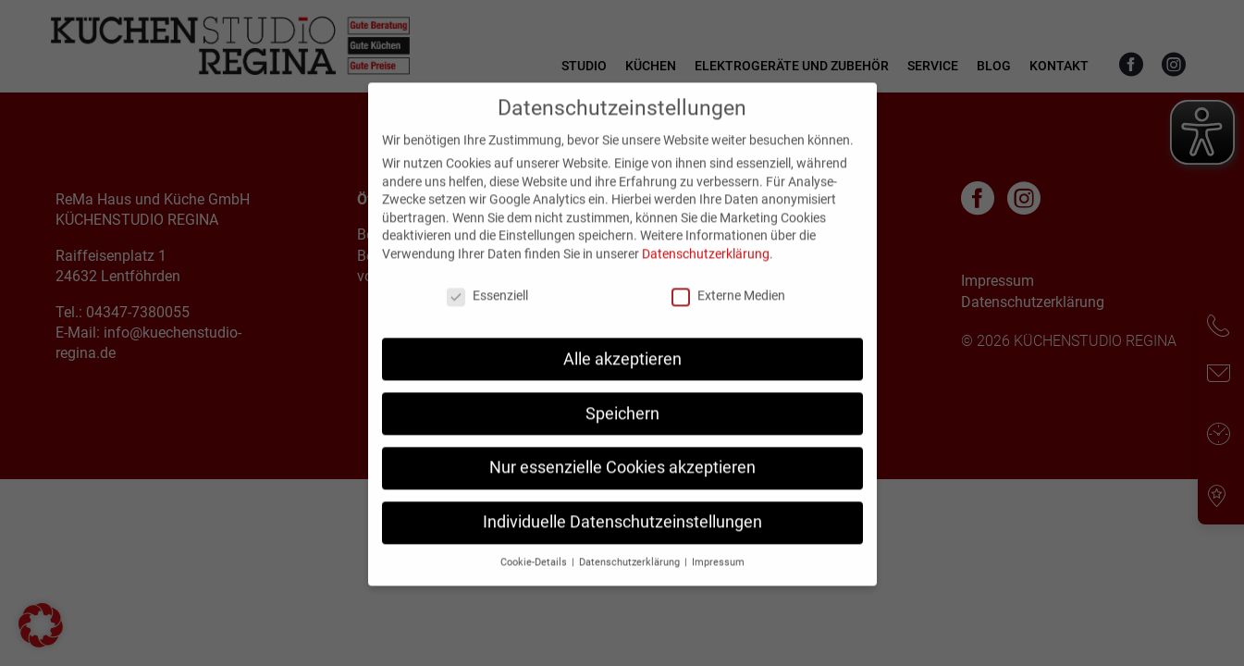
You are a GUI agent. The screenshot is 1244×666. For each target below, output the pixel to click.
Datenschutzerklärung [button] (631, 581)
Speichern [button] (622, 432)
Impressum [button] (718, 581)
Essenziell (487, 313)
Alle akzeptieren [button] (622, 377)
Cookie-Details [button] (535, 581)
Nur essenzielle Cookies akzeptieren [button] (622, 486)
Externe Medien (728, 313)
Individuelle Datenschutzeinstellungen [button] (622, 541)
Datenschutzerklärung (706, 272)
